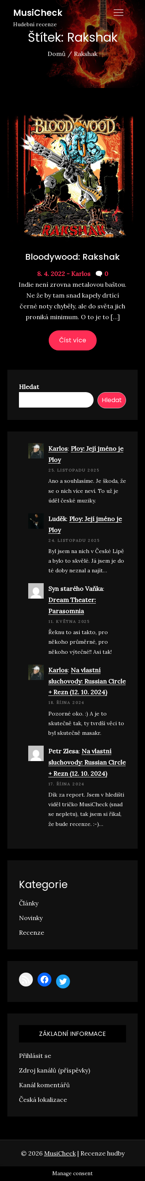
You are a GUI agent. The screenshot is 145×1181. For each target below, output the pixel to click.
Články (28, 903)
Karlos (58, 448)
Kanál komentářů (44, 1085)
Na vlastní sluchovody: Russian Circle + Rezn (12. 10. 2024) (87, 681)
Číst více (72, 340)
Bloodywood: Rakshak (72, 257)
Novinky (31, 918)
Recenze (31, 932)
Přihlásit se (35, 1055)
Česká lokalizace (43, 1099)
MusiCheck (37, 13)
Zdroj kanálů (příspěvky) (54, 1070)
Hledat (29, 387)
